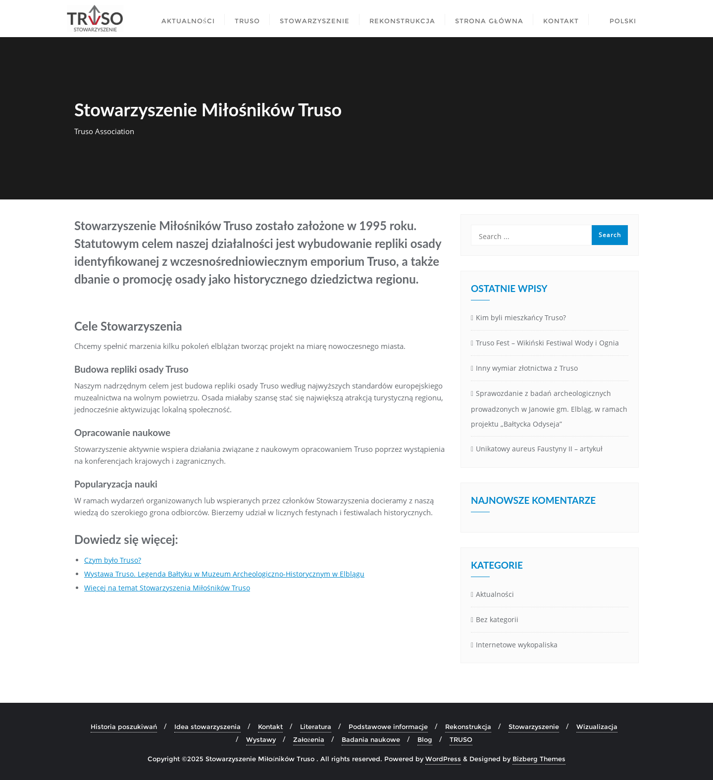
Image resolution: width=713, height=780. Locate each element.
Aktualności (495, 594)
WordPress (443, 759)
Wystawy (261, 739)
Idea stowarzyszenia (207, 727)
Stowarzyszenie (534, 727)
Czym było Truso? (112, 560)
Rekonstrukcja (468, 727)
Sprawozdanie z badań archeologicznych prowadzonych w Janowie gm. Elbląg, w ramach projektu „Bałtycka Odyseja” (549, 409)
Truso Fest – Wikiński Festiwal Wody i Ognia (547, 342)
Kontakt (270, 727)
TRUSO (461, 739)
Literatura (315, 727)
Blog (424, 739)
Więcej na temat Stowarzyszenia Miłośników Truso (167, 587)
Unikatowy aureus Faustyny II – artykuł (539, 448)
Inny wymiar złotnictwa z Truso (527, 368)
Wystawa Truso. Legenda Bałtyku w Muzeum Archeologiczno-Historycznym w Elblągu (224, 574)
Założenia (308, 739)
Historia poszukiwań (124, 727)
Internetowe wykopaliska (517, 644)
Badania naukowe (371, 739)
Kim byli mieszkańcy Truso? (521, 317)
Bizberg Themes (538, 759)
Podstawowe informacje (388, 727)
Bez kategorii (497, 619)
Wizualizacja (596, 727)
